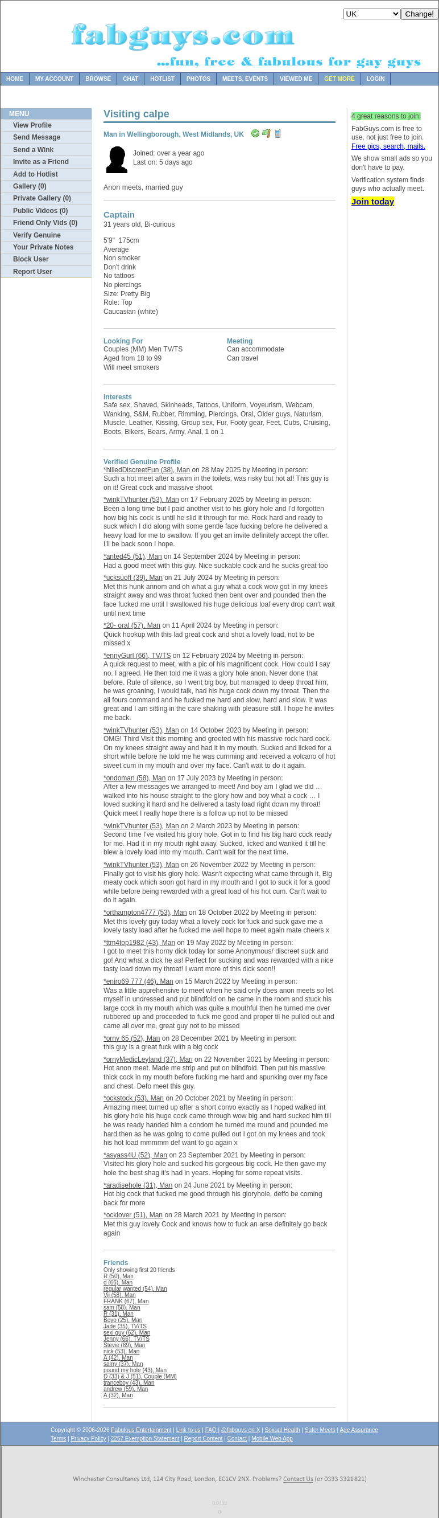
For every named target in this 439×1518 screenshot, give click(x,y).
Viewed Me (296, 79)
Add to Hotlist (35, 174)
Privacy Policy (88, 1438)
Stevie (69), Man (124, 1345)
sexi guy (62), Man (126, 1332)
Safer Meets (320, 1430)
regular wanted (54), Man (135, 1289)
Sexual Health (282, 1430)
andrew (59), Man (125, 1389)
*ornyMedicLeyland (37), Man (148, 1059)
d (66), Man (117, 1282)
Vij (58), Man (119, 1295)
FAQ (211, 1430)
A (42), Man (118, 1358)
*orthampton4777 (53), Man (145, 912)
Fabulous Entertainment (141, 1430)
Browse (98, 79)
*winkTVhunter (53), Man (141, 500)
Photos (198, 79)
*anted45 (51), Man (132, 556)
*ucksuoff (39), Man (133, 578)
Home (14, 79)
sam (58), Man (121, 1307)
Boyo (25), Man (122, 1320)
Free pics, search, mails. (388, 146)
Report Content (203, 1438)
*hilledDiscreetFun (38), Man (146, 470)
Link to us (188, 1430)
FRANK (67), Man (125, 1301)
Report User (32, 272)
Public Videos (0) (40, 211)
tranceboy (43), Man (129, 1383)
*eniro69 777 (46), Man (138, 981)
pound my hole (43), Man (135, 1370)
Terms (58, 1438)
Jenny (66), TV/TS (126, 1339)
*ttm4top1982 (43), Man (139, 943)
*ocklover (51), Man (133, 1215)
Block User (31, 259)
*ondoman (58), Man (134, 778)
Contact (237, 1438)
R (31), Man (118, 1314)
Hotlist (162, 79)
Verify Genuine (37, 235)
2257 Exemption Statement (145, 1438)
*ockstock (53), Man (133, 1098)
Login (376, 79)
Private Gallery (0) (42, 198)
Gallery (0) (30, 186)
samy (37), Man (123, 1364)
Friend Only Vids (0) (45, 223)
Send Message (36, 137)
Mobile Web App (272, 1438)
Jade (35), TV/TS (125, 1326)
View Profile (32, 125)
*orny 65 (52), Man (131, 1038)
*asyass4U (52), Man (135, 1155)
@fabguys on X (240, 1430)
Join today (372, 201)
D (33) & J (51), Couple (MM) (140, 1376)
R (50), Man (118, 1276)
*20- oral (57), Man (131, 625)
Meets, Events (245, 79)
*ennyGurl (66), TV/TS (137, 656)
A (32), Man (118, 1395)
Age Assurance (358, 1430)
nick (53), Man (121, 1351)
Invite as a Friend (41, 162)
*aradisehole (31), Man (137, 1185)
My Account (54, 79)
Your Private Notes (43, 247)
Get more (339, 79)
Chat (130, 79)
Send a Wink (33, 150)
